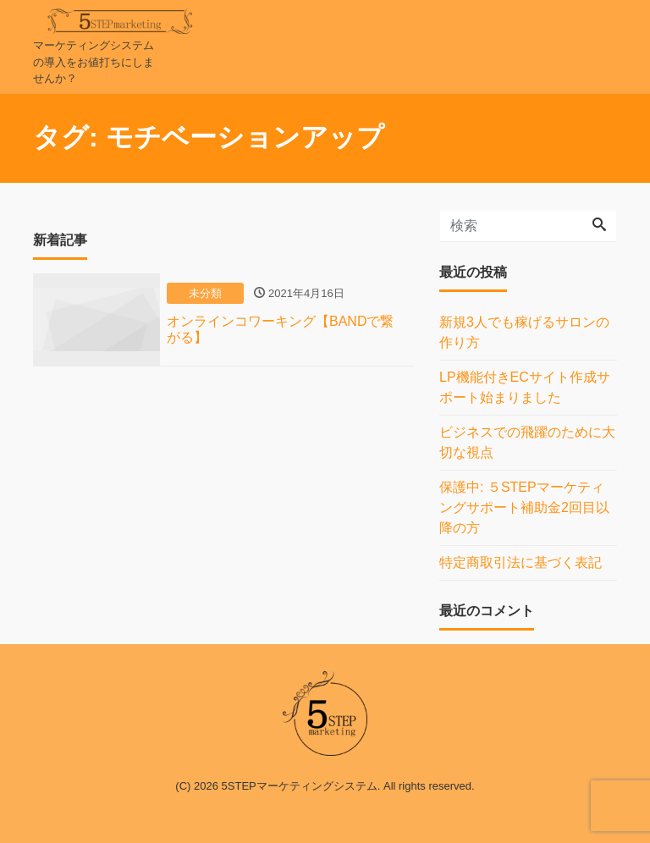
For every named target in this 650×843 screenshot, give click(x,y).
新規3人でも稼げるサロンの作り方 (524, 332)
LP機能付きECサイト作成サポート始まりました (524, 387)
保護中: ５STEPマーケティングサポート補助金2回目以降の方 (524, 507)
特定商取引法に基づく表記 (520, 562)
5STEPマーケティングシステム (299, 786)
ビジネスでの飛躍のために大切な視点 (527, 442)
